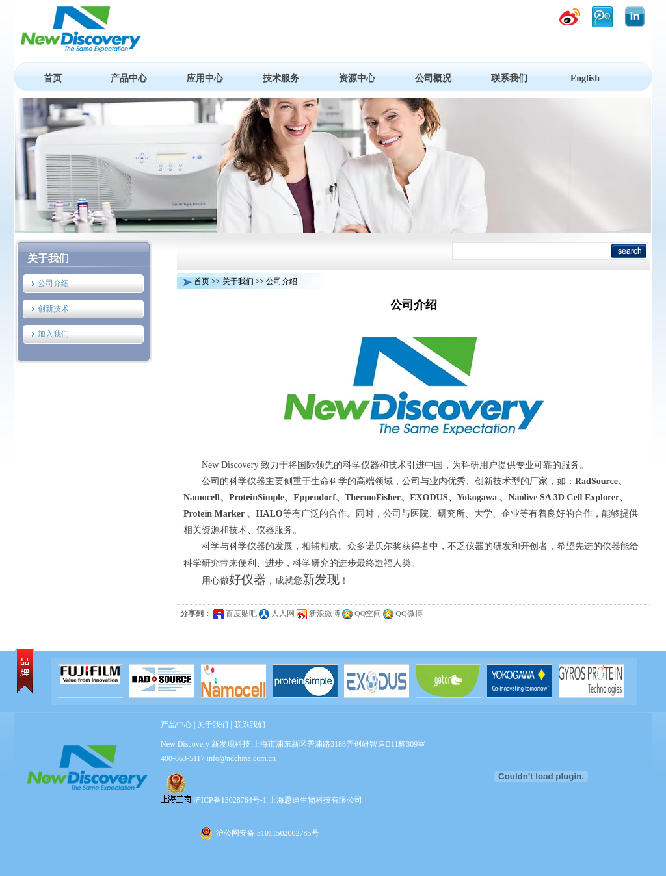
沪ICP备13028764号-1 (230, 800)
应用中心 (205, 78)
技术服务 (281, 78)
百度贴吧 (235, 613)
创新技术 (53, 308)
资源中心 (357, 78)
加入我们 (53, 334)
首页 (53, 78)
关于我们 (48, 258)
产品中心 (129, 78)
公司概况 (433, 78)
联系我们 (509, 78)
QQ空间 (361, 613)
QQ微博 (402, 613)
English (585, 78)
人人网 (277, 613)
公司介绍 (53, 283)
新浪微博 (318, 613)
